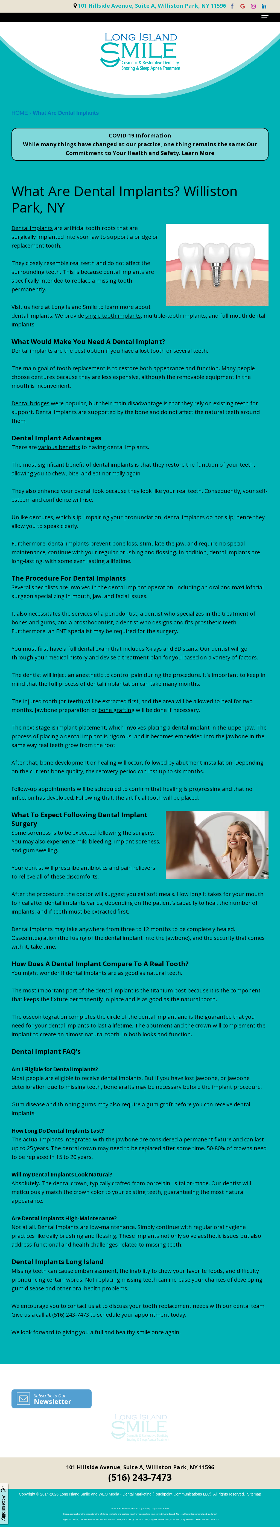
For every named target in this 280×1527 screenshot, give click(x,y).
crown (203, 1025)
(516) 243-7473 (140, 1477)
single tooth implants (113, 315)
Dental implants (32, 228)
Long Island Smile (75, 1494)
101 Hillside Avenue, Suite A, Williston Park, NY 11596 (140, 1467)
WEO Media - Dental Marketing (124, 1494)
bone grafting (116, 710)
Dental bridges (30, 403)
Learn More (198, 153)
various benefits (59, 447)
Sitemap (254, 1494)
